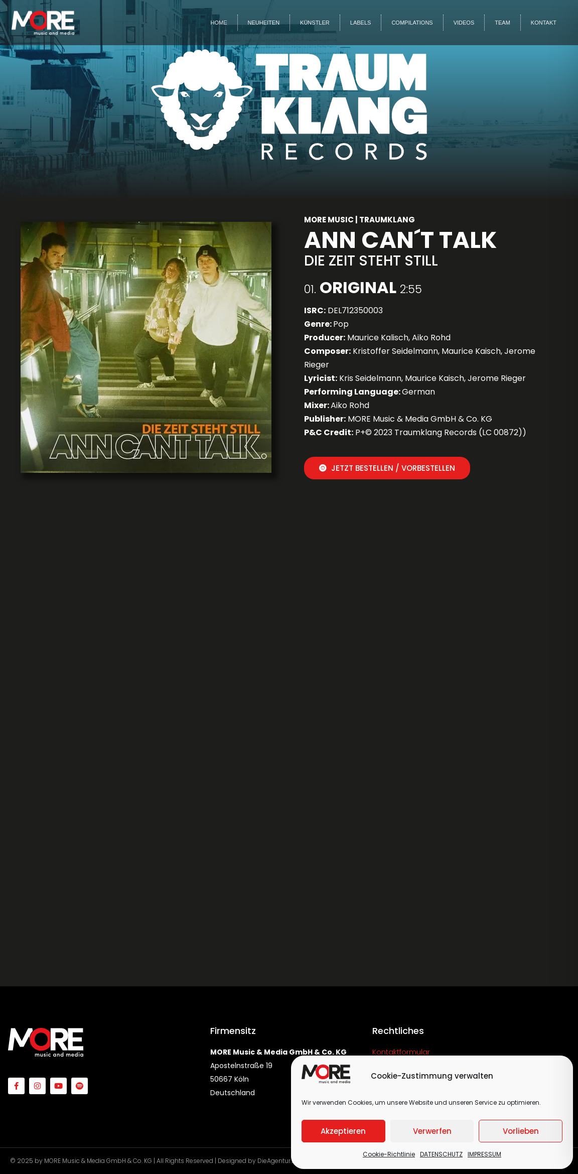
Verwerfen (432, 1131)
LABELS (360, 23)
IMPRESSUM (484, 1154)
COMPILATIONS (411, 23)
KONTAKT (543, 23)
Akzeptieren (343, 1131)
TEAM (502, 23)
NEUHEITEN (264, 23)
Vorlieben (521, 1131)
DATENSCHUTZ (441, 1154)
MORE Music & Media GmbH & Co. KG (98, 1160)
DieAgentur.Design (285, 1160)
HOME (219, 23)
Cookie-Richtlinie (389, 1154)
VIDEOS (464, 23)
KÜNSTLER (315, 23)
